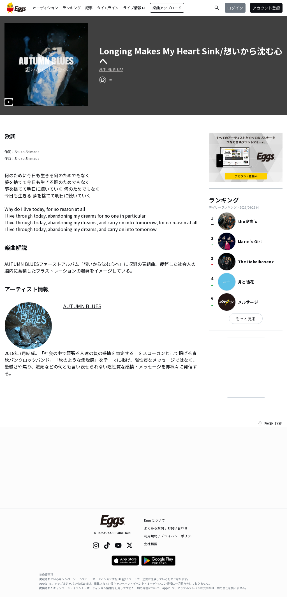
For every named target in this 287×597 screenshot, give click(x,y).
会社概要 (151, 543)
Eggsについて (154, 520)
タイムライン (108, 7)
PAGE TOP (270, 505)
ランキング (72, 7)
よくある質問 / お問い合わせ (166, 528)
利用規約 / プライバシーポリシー (169, 536)
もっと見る (246, 318)
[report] (110, 80)
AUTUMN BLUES (111, 69)
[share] (102, 80)
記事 (88, 7)
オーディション (45, 7)
